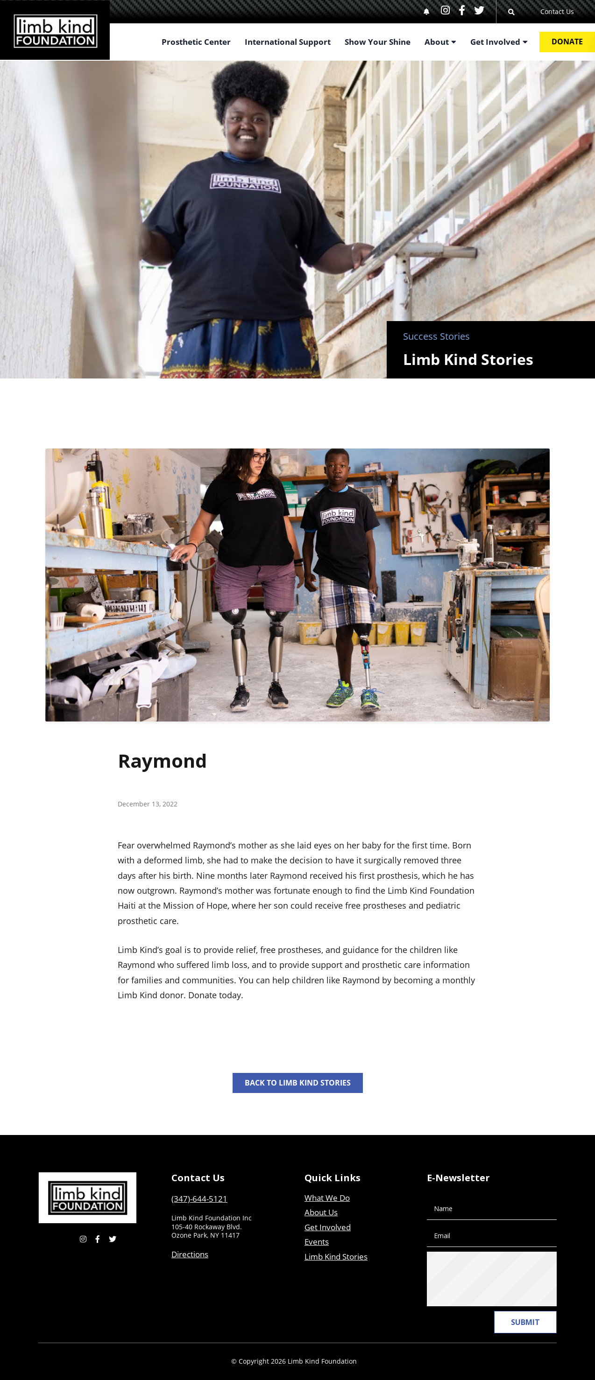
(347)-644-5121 (199, 1198)
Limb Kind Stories (336, 1256)
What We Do (327, 1197)
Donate (567, 41)
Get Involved (328, 1227)
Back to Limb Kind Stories (298, 1083)
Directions (189, 1254)
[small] (445, 10)
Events (317, 1241)
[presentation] (507, 1279)
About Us (321, 1212)
